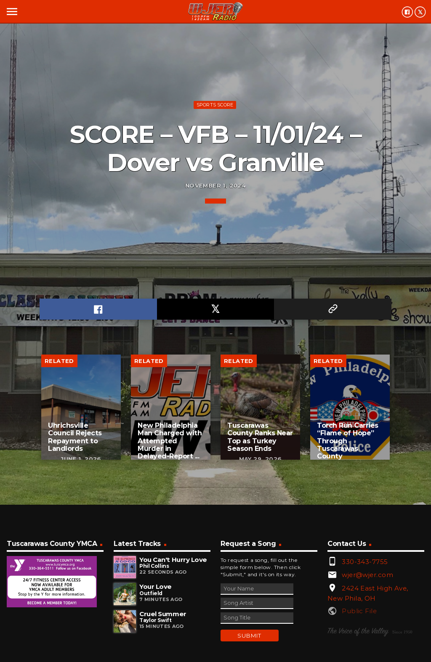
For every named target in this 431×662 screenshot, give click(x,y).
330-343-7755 (365, 562)
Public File (359, 611)
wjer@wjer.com (367, 575)
